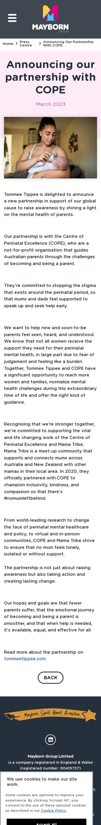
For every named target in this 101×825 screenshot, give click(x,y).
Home (8, 43)
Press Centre (26, 43)
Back (50, 677)
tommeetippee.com (25, 658)
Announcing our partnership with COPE (68, 43)
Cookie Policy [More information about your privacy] (53, 815)
